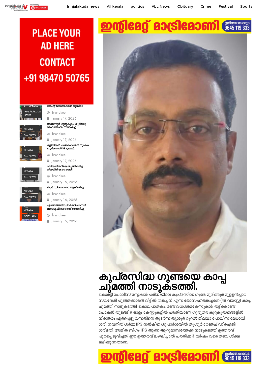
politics (137, 6)
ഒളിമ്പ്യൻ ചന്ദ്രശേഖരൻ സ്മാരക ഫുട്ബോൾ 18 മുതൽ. (68, 147)
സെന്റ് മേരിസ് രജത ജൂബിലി (64, 106)
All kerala (115, 6)
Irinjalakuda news (83, 6)
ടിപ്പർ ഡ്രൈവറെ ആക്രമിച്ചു (65, 187)
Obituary (185, 6)
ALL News (161, 6)
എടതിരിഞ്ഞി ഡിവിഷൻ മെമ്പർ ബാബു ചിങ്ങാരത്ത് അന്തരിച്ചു (66, 207)
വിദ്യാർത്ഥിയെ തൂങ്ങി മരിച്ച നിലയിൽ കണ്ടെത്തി (65, 168)
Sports (246, 6)
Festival (226, 6)
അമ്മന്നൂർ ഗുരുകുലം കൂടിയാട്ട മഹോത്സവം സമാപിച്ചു (66, 125)
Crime (206, 6)
